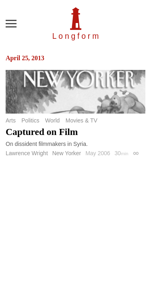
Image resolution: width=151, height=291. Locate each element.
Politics (30, 120)
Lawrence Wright (27, 153)
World (52, 120)
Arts (11, 120)
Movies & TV (81, 120)
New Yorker (66, 153)
